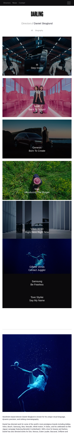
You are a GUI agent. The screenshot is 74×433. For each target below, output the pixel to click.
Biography (39, 30)
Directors (7, 3)
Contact (22, 3)
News (14, 3)
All (32, 30)
